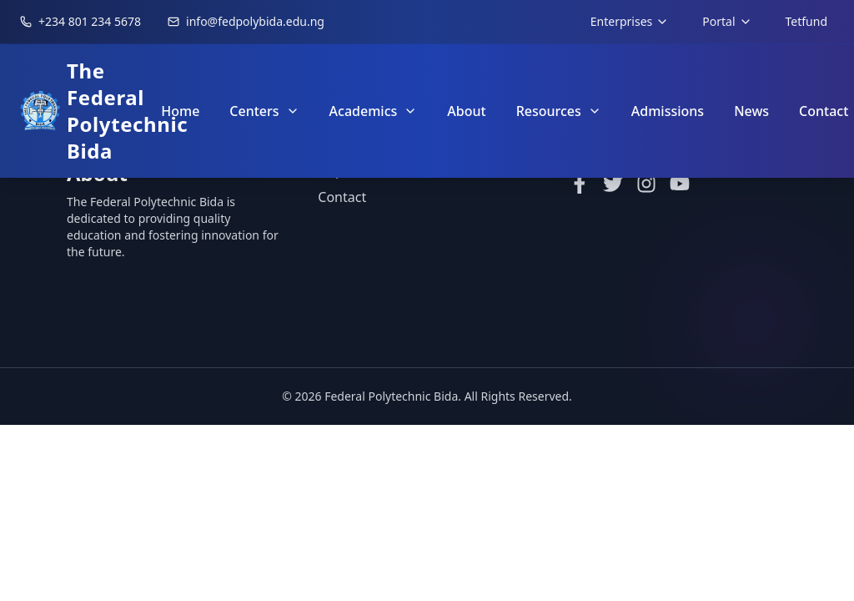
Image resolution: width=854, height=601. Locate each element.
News (751, 111)
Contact (342, 197)
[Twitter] (613, 184)
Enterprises (629, 21)
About (466, 111)
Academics (373, 111)
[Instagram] (646, 184)
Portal (726, 21)
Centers (264, 111)
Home (180, 111)
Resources (558, 111)
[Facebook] (580, 184)
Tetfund (806, 21)
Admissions (667, 111)
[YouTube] (680, 184)
